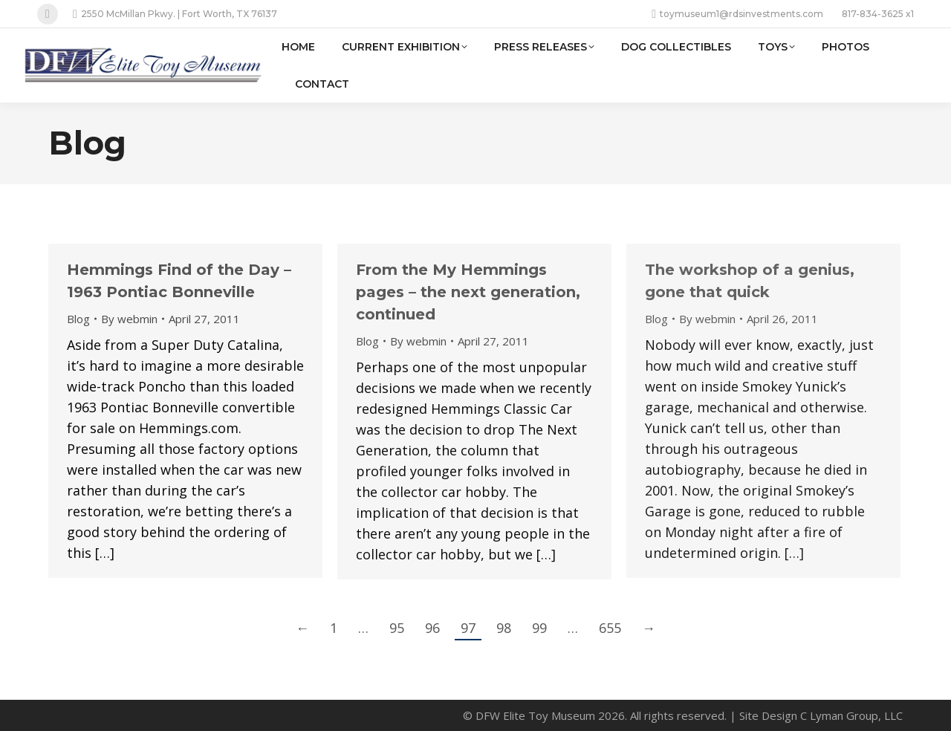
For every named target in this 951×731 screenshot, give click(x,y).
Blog (78, 318)
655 (610, 628)
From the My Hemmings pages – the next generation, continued (468, 292)
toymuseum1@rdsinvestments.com (737, 14)
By (129, 318)
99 (539, 628)
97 (468, 628)
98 (503, 628)
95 (396, 628)
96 (432, 628)
